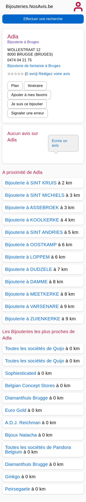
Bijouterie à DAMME (26, 281)
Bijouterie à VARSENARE (32, 306)
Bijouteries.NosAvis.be (29, 6)
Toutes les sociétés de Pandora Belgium (38, 449)
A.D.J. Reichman (23, 422)
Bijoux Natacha (21, 434)
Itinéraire (35, 86)
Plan (15, 86)
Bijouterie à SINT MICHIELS (34, 195)
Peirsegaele (17, 488)
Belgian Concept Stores (30, 385)
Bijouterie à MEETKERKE (32, 294)
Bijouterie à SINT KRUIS (31, 182)
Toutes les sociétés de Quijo (34, 348)
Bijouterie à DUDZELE (28, 269)
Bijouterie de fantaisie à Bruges (34, 66)
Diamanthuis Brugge (26, 397)
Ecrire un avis (59, 143)
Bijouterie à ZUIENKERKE (32, 318)
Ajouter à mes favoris (29, 95)
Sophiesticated (20, 373)
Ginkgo (12, 476)
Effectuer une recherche (42, 19)
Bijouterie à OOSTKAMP (31, 244)
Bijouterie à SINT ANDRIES (34, 232)
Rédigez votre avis (54, 74)
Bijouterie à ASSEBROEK (32, 207)
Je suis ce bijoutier (27, 104)
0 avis (31, 74)
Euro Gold (15, 410)
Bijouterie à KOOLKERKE (32, 219)
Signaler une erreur (27, 113)
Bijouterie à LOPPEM (27, 256)
